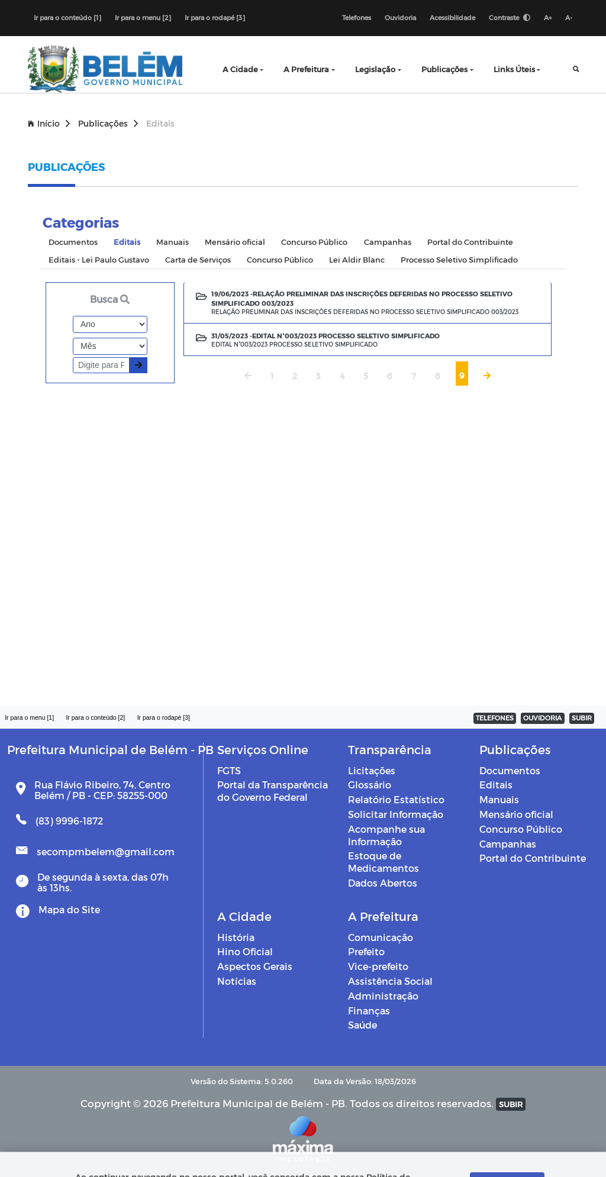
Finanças (369, 1010)
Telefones (356, 17)
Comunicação (380, 937)
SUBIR (582, 718)
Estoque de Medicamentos (383, 862)
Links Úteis (514, 68)
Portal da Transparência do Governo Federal (272, 791)
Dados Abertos (382, 882)
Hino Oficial (245, 951)
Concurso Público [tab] (314, 241)
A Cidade (240, 68)
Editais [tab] (127, 241)
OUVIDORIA (542, 718)
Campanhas (507, 843)
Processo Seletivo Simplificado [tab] (459, 259)
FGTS (229, 770)
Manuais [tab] (172, 241)
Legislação (375, 68)
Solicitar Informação (395, 814)
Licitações (371, 770)
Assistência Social (390, 981)
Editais (495, 784)
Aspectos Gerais (254, 966)
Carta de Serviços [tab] (198, 259)
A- (568, 17)
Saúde (362, 1024)
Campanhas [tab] (387, 241)
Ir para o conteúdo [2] (95, 717)
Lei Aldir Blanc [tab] (357, 259)
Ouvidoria (400, 17)
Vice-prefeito (378, 966)
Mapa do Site (69, 909)
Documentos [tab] (73, 241)
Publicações (444, 68)
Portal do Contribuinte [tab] (470, 241)
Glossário (369, 784)
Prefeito (366, 951)
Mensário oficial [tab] (235, 241)
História (235, 937)
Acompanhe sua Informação (386, 835)
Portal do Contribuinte (532, 858)
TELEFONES (495, 718)
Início (49, 123)
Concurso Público (520, 829)
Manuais (499, 799)
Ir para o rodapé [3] (215, 17)
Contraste (509, 17)
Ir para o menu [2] (143, 17)
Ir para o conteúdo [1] (67, 17)
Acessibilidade (452, 17)
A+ (548, 17)
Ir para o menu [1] (29, 717)
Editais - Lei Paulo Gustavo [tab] (99, 259)
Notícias (236, 981)
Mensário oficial (516, 814)
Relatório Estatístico (396, 799)
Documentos (509, 770)
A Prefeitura (306, 68)
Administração (383, 995)
